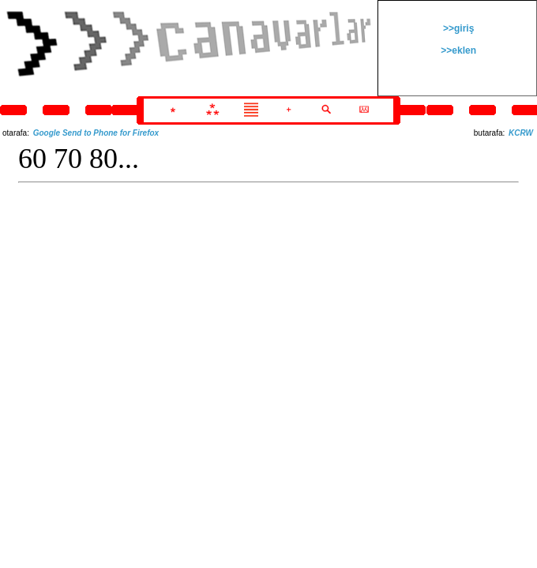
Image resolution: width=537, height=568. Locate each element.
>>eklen (457, 50)
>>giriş (458, 28)
